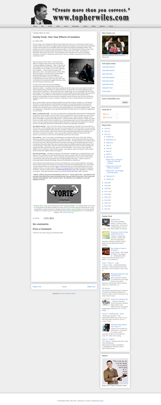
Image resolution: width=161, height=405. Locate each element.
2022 (106, 131)
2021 (106, 134)
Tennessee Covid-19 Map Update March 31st (119, 233)
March (108, 157)
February (109, 176)
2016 (106, 194)
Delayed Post (115, 219)
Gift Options (106, 288)
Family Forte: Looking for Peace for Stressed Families (114, 161)
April (108, 154)
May (107, 151)
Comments (107, 117)
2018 (106, 188)
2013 (106, 203)
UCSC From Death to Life (119, 299)
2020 (106, 183)
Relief (93, 26)
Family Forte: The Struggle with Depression (114, 171)
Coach (85, 26)
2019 (106, 185)
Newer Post (37, 287)
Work (58, 26)
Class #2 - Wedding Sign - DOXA (113, 314)
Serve (66, 26)
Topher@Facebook (108, 70)
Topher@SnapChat (108, 67)
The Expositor (39, 207)
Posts (106, 114)
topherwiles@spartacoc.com (75, 211)
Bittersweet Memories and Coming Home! (119, 275)
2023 (106, 128)
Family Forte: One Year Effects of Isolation (113, 167)
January (109, 179)
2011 (106, 209)
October (109, 137)
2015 (106, 197)
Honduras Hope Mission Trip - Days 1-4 (119, 325)
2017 (106, 191)
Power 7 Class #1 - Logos (110, 263)
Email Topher (106, 91)
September (110, 140)
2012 (106, 206)
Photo (111, 26)
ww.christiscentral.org (66, 212)
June (108, 148)
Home (35, 26)
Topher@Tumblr (107, 88)
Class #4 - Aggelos (108, 339)
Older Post (91, 287)
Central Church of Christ (66, 207)
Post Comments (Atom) (68, 293)
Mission (102, 26)
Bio (42, 26)
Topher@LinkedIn (108, 81)
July (107, 145)
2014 (106, 200)
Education (75, 26)
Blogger (101, 401)
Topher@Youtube (108, 84)
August (108, 142)
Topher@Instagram (108, 77)
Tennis (50, 26)
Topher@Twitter (107, 74)
